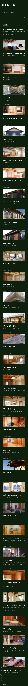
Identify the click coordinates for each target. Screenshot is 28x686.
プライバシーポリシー (14, 681)
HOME (4, 12)
